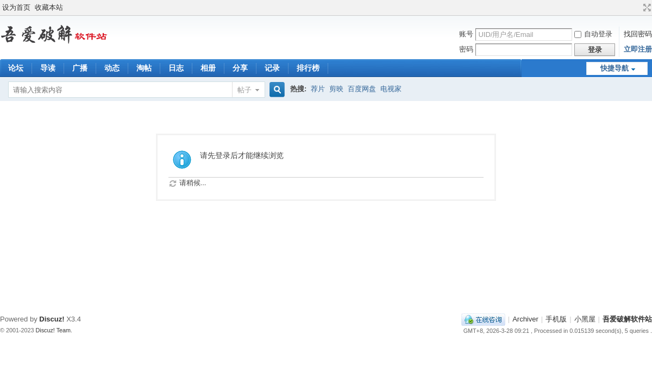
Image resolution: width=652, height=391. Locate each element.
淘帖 (144, 68)
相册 (208, 68)
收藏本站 (49, 7)
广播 (79, 68)
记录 (272, 68)
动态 (112, 68)
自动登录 (593, 34)
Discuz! (51, 319)
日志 (176, 68)
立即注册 (638, 49)
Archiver (525, 319)
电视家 (391, 89)
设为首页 (16, 7)
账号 (466, 34)
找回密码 (638, 34)
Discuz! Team (53, 330)
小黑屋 (584, 319)
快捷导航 (614, 68)
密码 (466, 49)
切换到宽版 (646, 7)
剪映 (336, 89)
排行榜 (308, 68)
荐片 (318, 89)
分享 (240, 68)
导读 (47, 68)
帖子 (244, 90)
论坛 (15, 68)
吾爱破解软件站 (627, 319)
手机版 (556, 319)
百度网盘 (362, 89)
